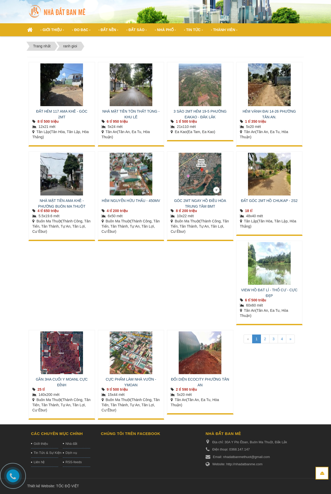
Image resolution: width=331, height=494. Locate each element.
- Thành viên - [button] (224, 30)
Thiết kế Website (40, 486)
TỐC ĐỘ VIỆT (67, 486)
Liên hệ (39, 462)
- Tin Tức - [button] (193, 30)
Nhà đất (71, 444)
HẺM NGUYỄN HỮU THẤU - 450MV (131, 201)
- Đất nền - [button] (108, 30)
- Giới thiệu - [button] (52, 30)
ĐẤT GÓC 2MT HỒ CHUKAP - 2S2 (269, 201)
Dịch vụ (71, 453)
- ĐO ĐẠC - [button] (81, 30)
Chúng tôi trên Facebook (130, 433)
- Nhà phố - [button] (165, 30)
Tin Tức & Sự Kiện (46, 453)
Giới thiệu (41, 444)
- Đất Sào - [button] (136, 30)
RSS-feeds (73, 462)
